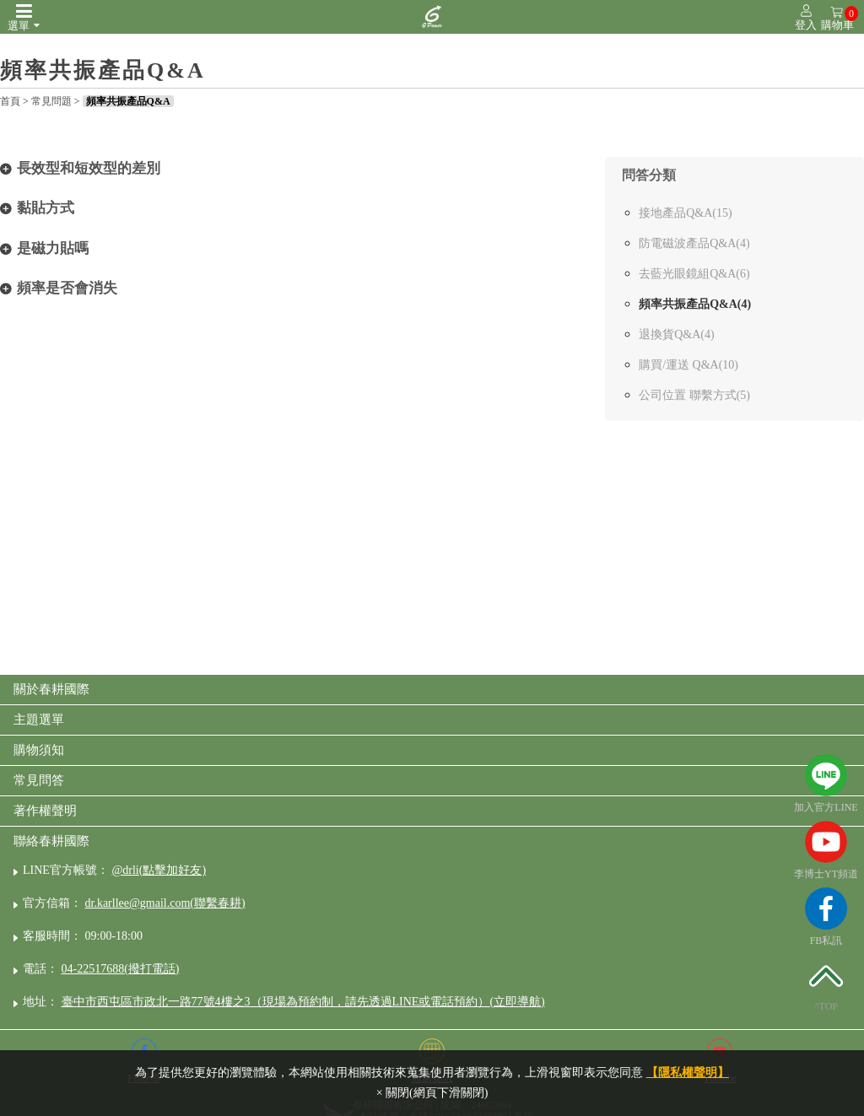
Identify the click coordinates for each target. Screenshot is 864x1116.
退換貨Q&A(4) (676, 334)
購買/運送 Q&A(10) (688, 365)
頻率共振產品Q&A (128, 101)
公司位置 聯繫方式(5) (694, 395)
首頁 (10, 101)
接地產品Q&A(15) (685, 213)
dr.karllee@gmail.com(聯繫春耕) (165, 903)
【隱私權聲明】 (687, 1072)
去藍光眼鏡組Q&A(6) (694, 273)
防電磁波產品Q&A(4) (694, 243)
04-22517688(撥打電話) (121, 968)
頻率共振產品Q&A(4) (695, 304)
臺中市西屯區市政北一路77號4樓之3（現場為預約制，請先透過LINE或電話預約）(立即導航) (303, 1001)
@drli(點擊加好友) (158, 870)
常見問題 (51, 101)
